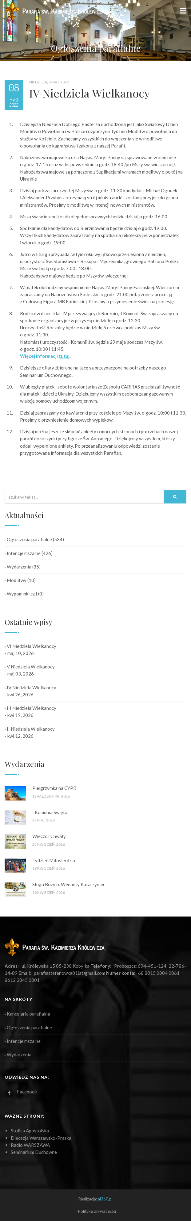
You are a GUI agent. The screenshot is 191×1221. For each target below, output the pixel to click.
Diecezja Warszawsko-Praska (41, 1138)
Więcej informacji (45, 356)
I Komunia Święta (49, 812)
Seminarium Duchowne (34, 1152)
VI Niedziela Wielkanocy (30, 646)
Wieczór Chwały (49, 836)
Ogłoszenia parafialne (28, 539)
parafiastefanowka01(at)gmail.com (69, 973)
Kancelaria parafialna (27, 1013)
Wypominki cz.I (21, 593)
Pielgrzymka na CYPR (54, 788)
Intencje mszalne (23, 553)
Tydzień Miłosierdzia (53, 860)
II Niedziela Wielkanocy (30, 729)
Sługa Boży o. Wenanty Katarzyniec (68, 884)
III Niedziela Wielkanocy (30, 708)
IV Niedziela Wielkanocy (30, 687)
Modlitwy (15, 580)
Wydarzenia (18, 566)
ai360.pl (105, 1198)
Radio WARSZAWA (30, 1145)
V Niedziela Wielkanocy (30, 666)
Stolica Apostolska (30, 1130)
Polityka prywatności (97, 1211)
